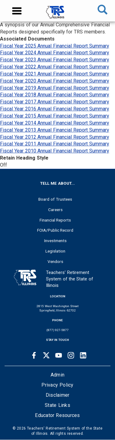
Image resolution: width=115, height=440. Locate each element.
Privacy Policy (57, 385)
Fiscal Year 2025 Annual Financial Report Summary (54, 46)
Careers (55, 209)
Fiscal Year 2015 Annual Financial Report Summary (54, 116)
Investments (55, 240)
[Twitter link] (46, 355)
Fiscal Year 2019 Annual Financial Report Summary (54, 88)
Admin (57, 375)
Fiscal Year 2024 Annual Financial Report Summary (54, 53)
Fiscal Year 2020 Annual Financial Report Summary (54, 81)
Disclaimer (58, 395)
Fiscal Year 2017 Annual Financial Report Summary (54, 102)
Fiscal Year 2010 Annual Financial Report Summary (54, 151)
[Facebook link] (34, 355)
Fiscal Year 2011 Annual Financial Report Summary (54, 144)
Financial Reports (55, 220)
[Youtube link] (58, 355)
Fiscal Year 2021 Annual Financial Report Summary (54, 74)
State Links (57, 405)
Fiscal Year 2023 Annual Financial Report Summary (54, 60)
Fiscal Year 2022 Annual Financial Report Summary (54, 67)
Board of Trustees (55, 199)
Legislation (55, 251)
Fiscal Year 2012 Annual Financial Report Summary (54, 137)
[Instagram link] (71, 355)
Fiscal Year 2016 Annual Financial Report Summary (54, 109)
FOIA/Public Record (55, 230)
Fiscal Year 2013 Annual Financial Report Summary (54, 130)
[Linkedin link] (83, 355)
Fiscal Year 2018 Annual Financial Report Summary (54, 95)
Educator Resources (57, 415)
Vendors (55, 261)
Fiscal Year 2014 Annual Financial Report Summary (54, 123)
